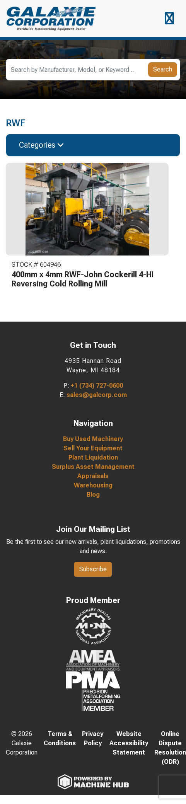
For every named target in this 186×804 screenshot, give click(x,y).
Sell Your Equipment (93, 448)
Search (162, 69)
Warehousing (93, 485)
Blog (93, 494)
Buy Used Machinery (93, 439)
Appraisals (93, 476)
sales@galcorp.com (97, 395)
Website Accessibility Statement (128, 743)
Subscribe (93, 569)
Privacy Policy (92, 738)
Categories (41, 145)
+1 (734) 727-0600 (97, 385)
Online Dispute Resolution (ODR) (170, 747)
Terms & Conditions (60, 738)
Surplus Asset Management (93, 466)
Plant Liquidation (93, 457)
